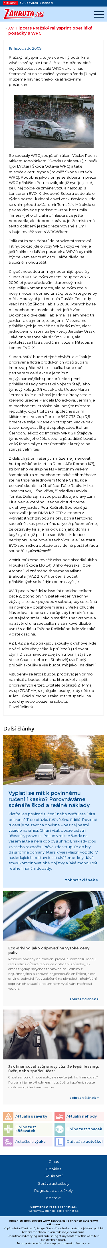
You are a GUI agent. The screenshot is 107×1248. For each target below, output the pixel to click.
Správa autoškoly (53, 1183)
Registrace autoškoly (53, 1190)
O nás (54, 1162)
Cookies (53, 1169)
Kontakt (53, 1198)
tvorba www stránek (42, 1210)
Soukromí (53, 1176)
